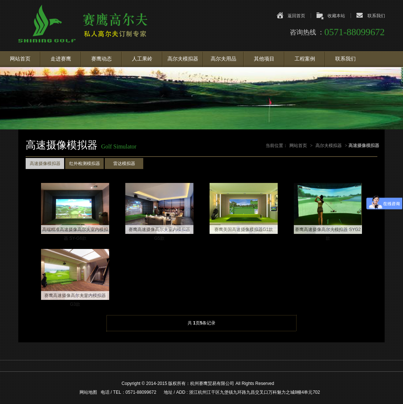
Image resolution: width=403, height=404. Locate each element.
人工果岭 (142, 59)
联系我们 (376, 15)
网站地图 (88, 392)
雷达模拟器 (124, 163)
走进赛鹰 (61, 59)
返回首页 (296, 15)
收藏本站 (336, 15)
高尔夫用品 (223, 59)
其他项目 (264, 59)
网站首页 (20, 59)
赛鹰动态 (101, 59)
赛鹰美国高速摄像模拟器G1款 (243, 229)
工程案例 (305, 59)
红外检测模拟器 (84, 163)
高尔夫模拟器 (182, 59)
